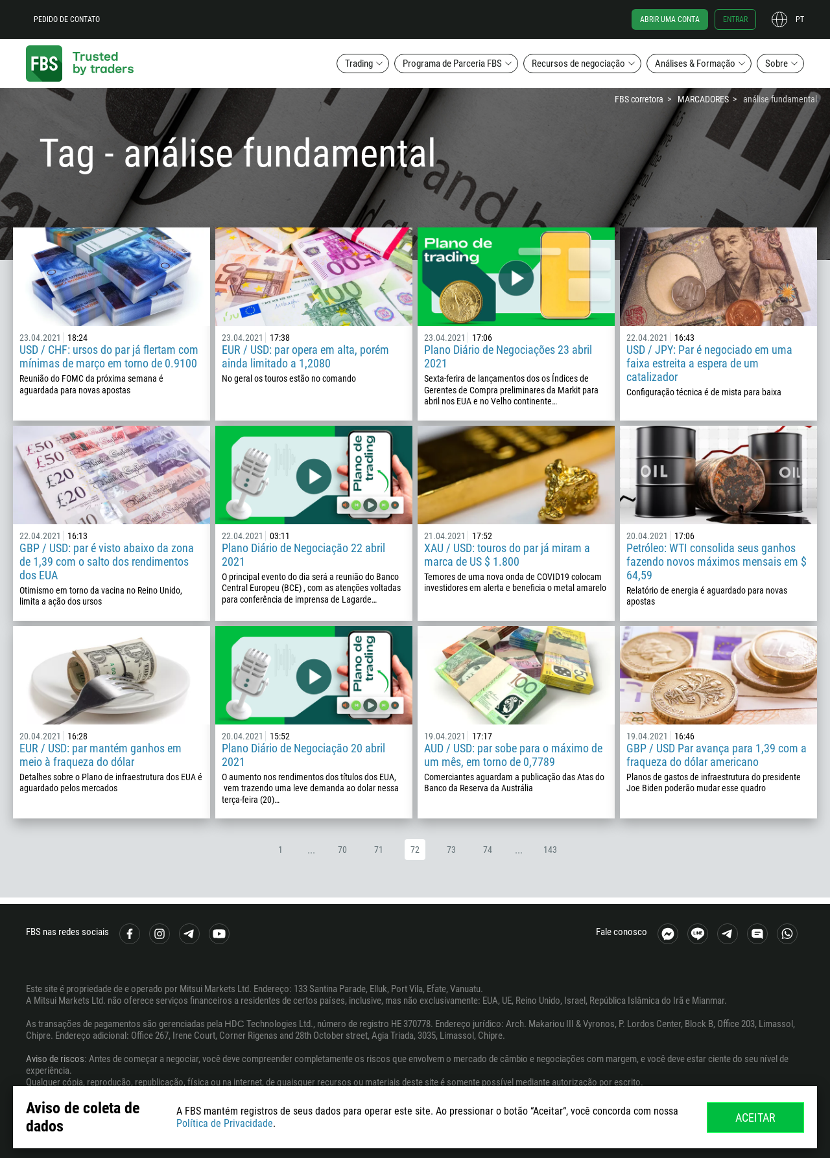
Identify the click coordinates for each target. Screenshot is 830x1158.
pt (800, 19)
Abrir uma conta (670, 19)
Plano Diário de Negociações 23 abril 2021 (508, 356)
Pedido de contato (67, 19)
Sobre (776, 63)
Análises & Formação (695, 63)
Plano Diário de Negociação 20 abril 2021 (303, 755)
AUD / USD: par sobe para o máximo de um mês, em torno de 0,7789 (513, 755)
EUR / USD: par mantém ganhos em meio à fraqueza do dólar (100, 755)
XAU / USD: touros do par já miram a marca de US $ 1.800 (507, 554)
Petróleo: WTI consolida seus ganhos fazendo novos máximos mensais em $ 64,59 (716, 561)
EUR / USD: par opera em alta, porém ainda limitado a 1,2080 (305, 356)
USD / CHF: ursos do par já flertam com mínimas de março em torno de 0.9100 (108, 356)
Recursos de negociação (578, 63)
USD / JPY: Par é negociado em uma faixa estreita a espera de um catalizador (709, 363)
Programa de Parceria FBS (452, 63)
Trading (359, 63)
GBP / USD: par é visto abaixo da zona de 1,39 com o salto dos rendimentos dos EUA (106, 561)
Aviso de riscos (55, 1059)
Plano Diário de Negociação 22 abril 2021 (303, 554)
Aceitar (755, 1117)
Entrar (735, 19)
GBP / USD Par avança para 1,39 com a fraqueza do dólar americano (716, 755)
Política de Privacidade (224, 1123)
